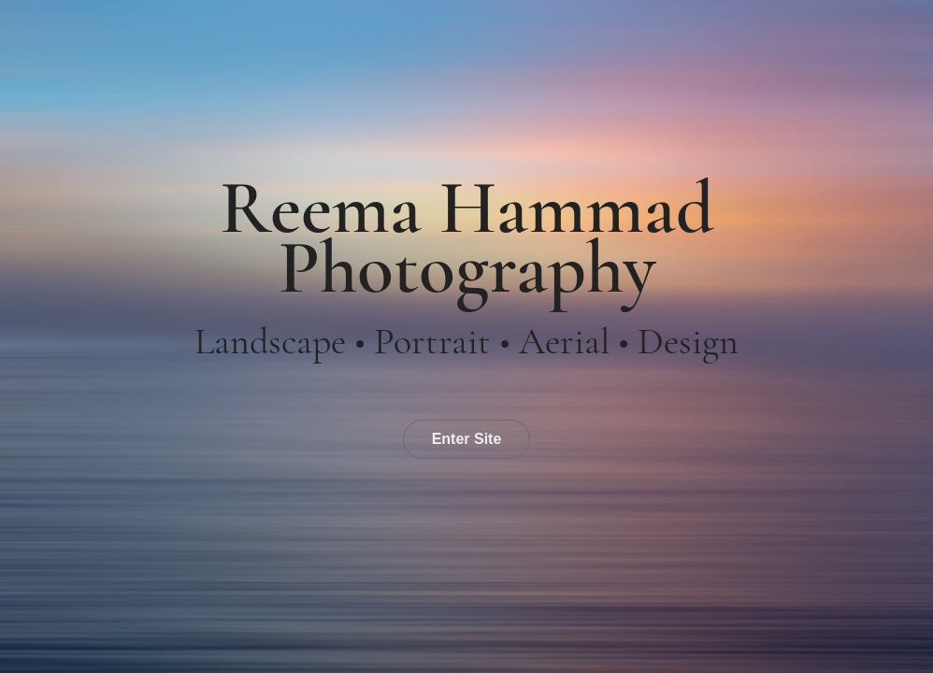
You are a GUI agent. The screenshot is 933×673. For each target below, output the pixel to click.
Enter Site (467, 439)
